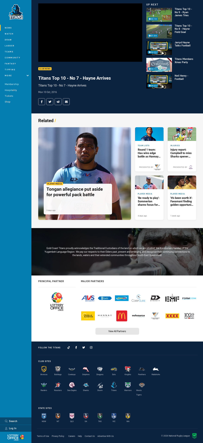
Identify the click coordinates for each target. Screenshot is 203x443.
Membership (12, 84)
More (17, 75)
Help (80, 436)
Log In (11, 428)
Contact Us (90, 436)
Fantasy (10, 63)
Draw (8, 39)
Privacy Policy (58, 436)
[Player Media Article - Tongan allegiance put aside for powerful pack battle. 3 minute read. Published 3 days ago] (84, 173)
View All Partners (117, 331)
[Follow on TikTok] (68, 347)
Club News (45, 69)
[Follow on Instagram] (91, 347)
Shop (7, 101)
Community (12, 57)
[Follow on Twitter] (83, 347)
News (8, 27)
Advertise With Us (105, 436)
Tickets (9, 95)
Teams (9, 51)
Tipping (10, 69)
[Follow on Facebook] (76, 347)
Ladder (10, 45)
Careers (71, 436)
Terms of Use (43, 436)
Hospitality (11, 90)
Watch (9, 33)
